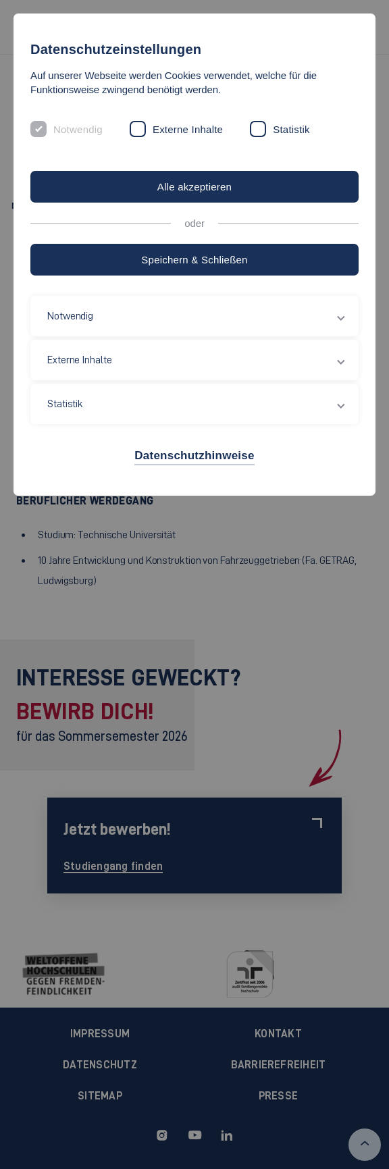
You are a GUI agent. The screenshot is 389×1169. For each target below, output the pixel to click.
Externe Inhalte (188, 129)
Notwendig (78, 129)
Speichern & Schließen (194, 259)
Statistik (291, 129)
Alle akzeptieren (194, 186)
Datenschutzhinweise (194, 455)
